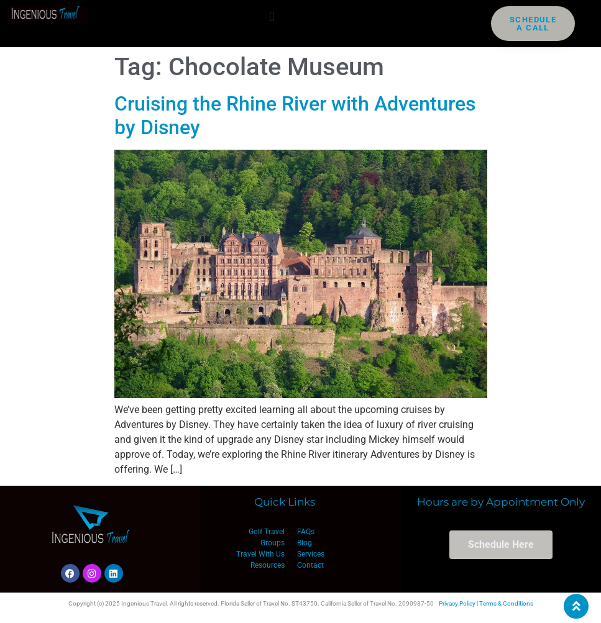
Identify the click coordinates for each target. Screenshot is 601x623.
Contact (310, 565)
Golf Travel (267, 531)
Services (310, 554)
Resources (267, 565)
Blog (304, 543)
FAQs (305, 531)
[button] (272, 16)
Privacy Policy (457, 603)
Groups (272, 543)
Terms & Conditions (506, 603)
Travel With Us (260, 554)
